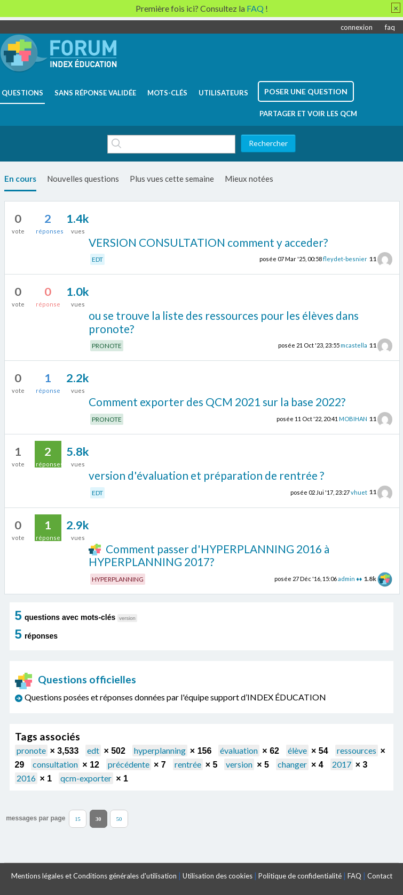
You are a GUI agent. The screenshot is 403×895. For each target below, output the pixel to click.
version (239, 764)
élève (297, 750)
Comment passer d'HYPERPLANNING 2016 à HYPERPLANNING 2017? (209, 555)
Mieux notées (249, 178)
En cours (20, 178)
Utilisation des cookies (217, 876)
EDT (97, 259)
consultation (55, 764)
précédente (128, 764)
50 (119, 818)
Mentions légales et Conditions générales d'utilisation (94, 876)
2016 (26, 778)
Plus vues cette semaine (172, 178)
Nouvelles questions (83, 178)
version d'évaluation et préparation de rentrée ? (206, 475)
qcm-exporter (86, 778)
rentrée (188, 764)
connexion (357, 27)
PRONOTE (107, 346)
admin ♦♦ (350, 578)
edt (93, 750)
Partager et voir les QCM (308, 113)
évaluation (239, 750)
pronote (31, 750)
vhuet (359, 491)
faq (390, 27)
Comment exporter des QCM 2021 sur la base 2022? (217, 401)
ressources (356, 750)
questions (22, 92)
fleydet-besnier (345, 258)
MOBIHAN (353, 418)
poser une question (305, 91)
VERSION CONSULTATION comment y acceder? (208, 242)
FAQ (354, 876)
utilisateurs (223, 92)
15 (78, 818)
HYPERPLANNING (118, 579)
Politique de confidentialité (300, 876)
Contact (379, 876)
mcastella (354, 345)
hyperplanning (160, 750)
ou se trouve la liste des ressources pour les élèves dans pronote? (224, 322)
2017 (341, 764)
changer (292, 764)
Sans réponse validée (95, 92)
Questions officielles (76, 679)
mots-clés (167, 92)
